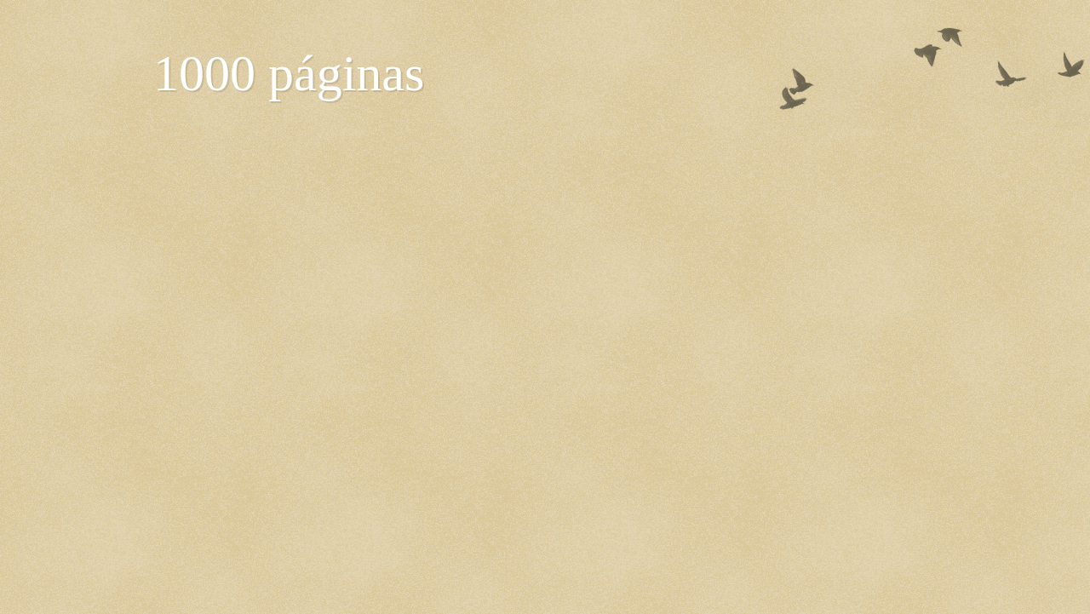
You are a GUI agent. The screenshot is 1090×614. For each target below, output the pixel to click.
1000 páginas (288, 73)
